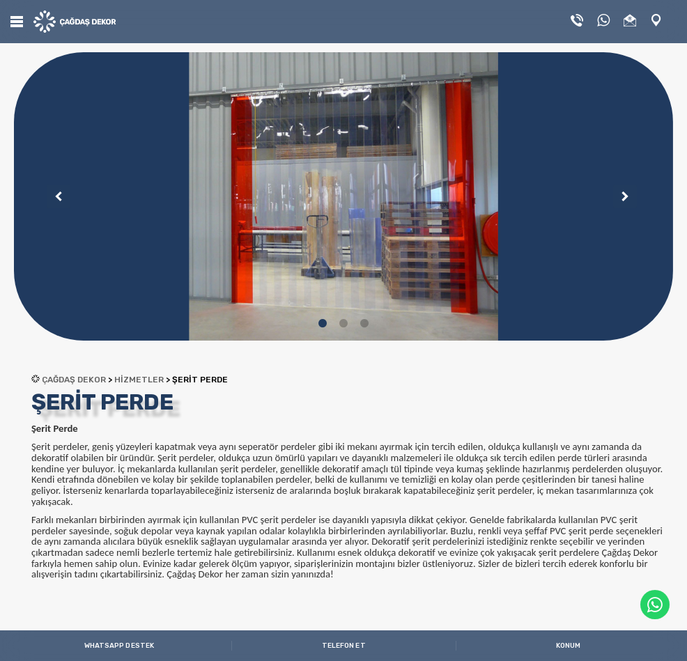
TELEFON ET (344, 645)
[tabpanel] (343, 196)
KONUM (568, 645)
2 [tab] (343, 323)
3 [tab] (364, 323)
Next (620, 196)
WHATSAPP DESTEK (119, 645)
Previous (54, 196)
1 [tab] (323, 323)
